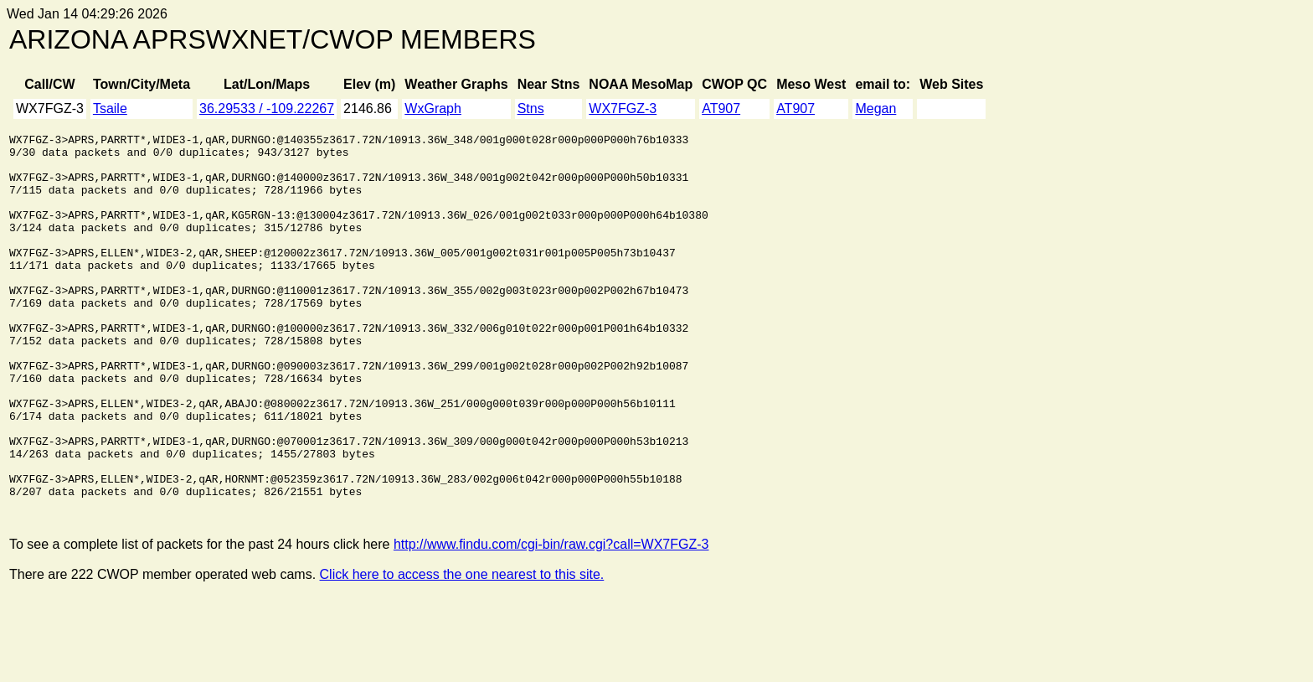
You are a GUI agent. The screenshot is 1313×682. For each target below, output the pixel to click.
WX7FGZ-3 (622, 108)
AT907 (721, 108)
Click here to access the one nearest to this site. (462, 650)
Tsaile (110, 108)
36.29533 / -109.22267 (266, 108)
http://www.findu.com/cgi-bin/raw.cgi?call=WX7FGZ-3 (551, 619)
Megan (875, 108)
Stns (530, 108)
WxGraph (432, 108)
